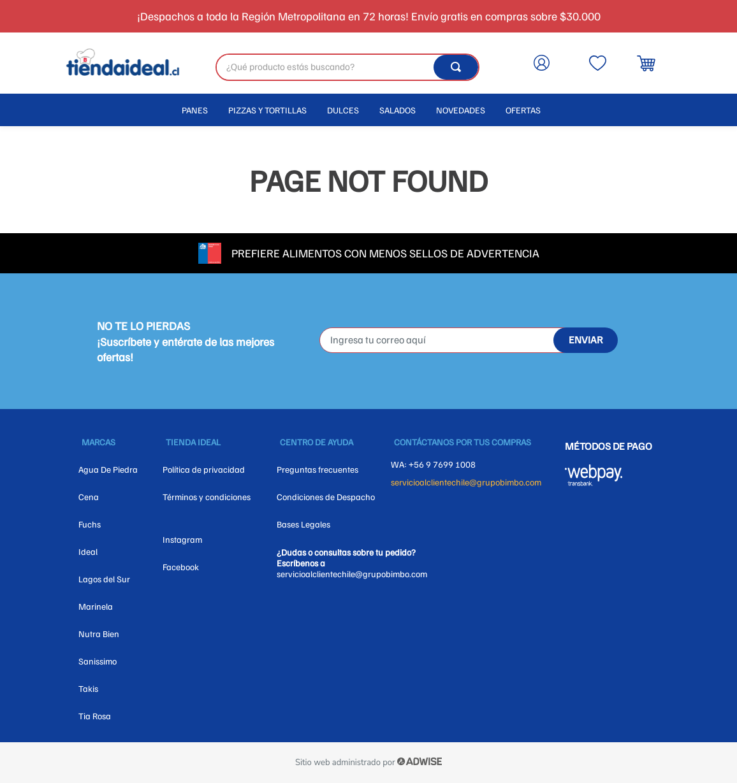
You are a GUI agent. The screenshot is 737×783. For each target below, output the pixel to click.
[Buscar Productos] (456, 67)
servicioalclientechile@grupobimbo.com (466, 482)
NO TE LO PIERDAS (143, 326)
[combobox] (347, 67)
